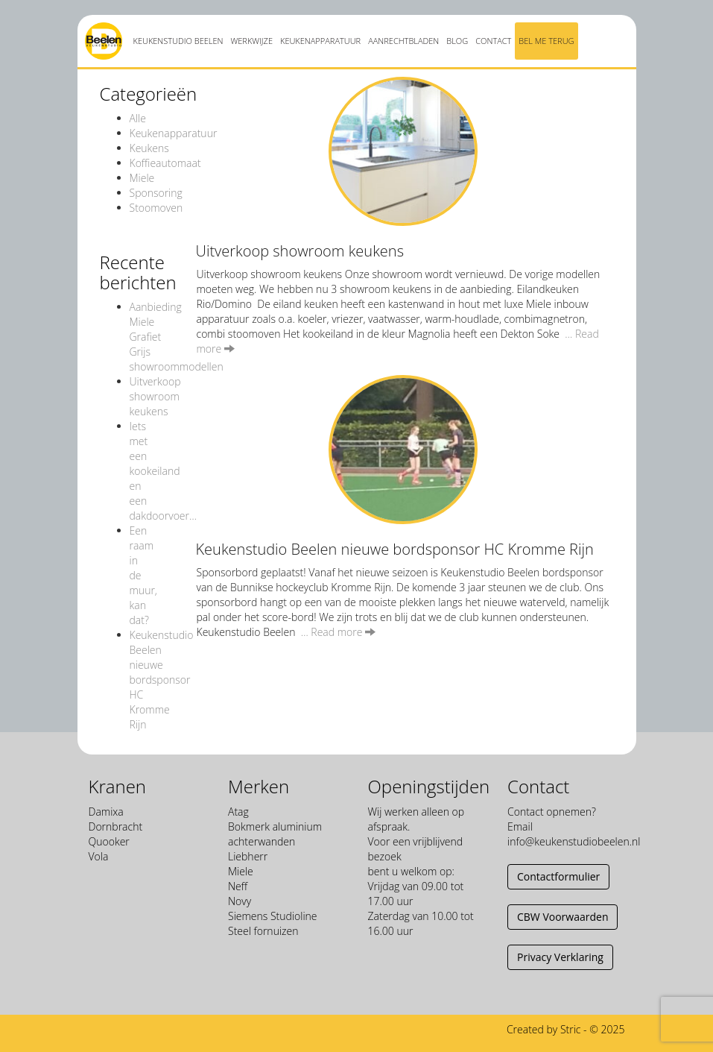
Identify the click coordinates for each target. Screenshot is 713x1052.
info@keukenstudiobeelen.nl (573, 841)
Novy (239, 901)
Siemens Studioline (272, 916)
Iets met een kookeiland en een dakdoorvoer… (163, 471)
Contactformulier (558, 876)
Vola (99, 856)
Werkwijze (251, 40)
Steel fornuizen (263, 931)
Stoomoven (156, 208)
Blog (457, 40)
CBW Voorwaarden (562, 917)
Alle (138, 118)
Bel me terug (546, 40)
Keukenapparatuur (320, 40)
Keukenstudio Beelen (178, 40)
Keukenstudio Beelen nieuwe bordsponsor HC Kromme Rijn (162, 679)
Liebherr (247, 856)
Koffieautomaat (165, 163)
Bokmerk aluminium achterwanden (275, 833)
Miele (142, 178)
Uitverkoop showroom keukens (155, 396)
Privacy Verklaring (560, 957)
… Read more (338, 632)
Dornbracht (116, 826)
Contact (493, 40)
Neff (237, 886)
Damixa (106, 811)
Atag (238, 811)
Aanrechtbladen (403, 40)
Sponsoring (156, 193)
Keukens (149, 148)
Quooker (109, 841)
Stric (570, 1029)
